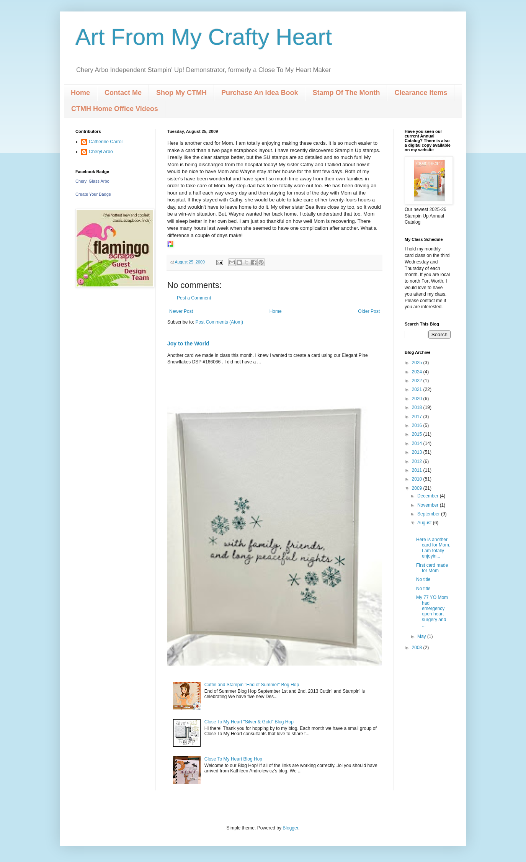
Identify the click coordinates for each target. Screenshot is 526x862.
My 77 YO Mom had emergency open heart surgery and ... (432, 611)
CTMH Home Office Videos (114, 109)
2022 (417, 380)
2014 (417, 443)
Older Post (369, 311)
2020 (417, 398)
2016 (417, 425)
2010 (417, 479)
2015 (417, 434)
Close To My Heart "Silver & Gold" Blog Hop (249, 722)
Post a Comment (194, 298)
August (425, 522)
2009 (417, 488)
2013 (417, 452)
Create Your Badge (93, 194)
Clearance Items (420, 93)
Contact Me (123, 93)
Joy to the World (188, 343)
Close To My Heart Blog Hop (233, 759)
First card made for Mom (432, 568)
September (429, 514)
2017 (417, 416)
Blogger (290, 828)
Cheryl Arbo (101, 151)
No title (423, 579)
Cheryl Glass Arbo (92, 181)
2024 (417, 372)
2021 (417, 389)
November (428, 505)
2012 (417, 461)
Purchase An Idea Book (259, 93)
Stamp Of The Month (346, 93)
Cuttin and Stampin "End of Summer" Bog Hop (251, 684)
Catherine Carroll (106, 141)
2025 (417, 362)
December (428, 496)
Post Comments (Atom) (219, 322)
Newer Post (181, 311)
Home (80, 93)
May (422, 636)
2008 (417, 647)
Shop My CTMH (181, 93)
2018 (417, 407)
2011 (417, 470)
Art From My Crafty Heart (203, 37)
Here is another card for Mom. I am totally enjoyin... (433, 548)
